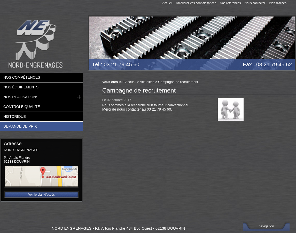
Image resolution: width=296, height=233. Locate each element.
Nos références (230, 3)
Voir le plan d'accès (41, 194)
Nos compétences (21, 77)
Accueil (167, 3)
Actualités (147, 82)
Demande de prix (20, 126)
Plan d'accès (277, 3)
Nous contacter (255, 3)
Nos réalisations (20, 97)
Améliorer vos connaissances (196, 3)
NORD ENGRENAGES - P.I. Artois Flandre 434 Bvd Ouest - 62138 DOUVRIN (118, 228)
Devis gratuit (274, 31)
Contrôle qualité (21, 106)
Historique (14, 116)
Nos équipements (20, 87)
